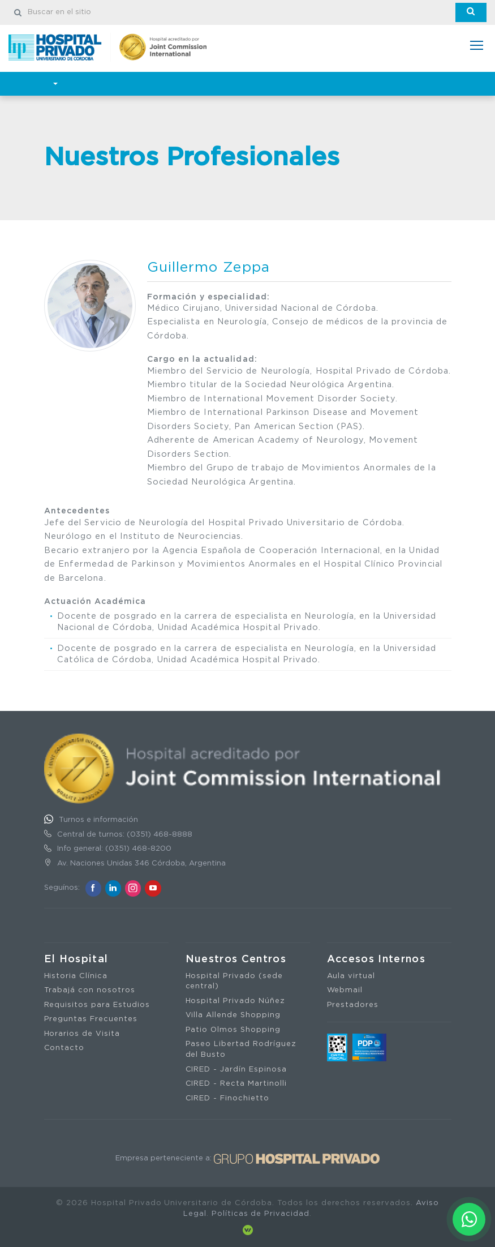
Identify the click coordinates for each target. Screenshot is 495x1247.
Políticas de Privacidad (260, 1214)
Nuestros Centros (236, 959)
